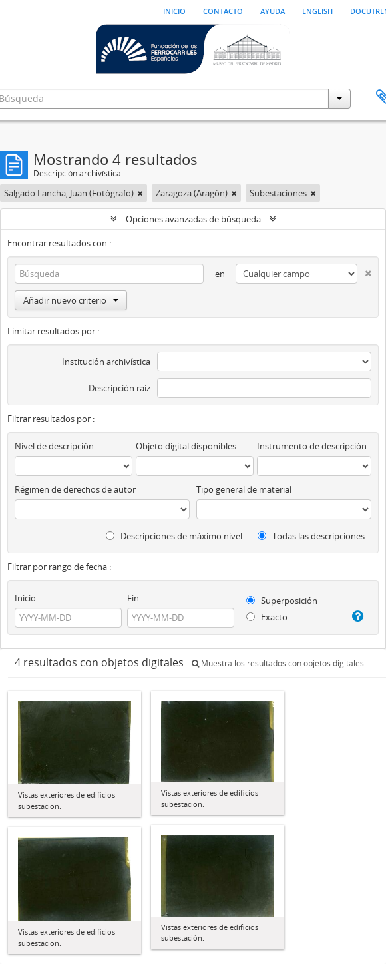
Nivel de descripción (54, 446)
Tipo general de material (243, 489)
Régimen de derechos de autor (75, 489)
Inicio (174, 10)
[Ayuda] (356, 616)
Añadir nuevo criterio (70, 300)
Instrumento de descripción (312, 446)
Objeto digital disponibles (186, 446)
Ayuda (272, 10)
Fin (133, 598)
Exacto (267, 617)
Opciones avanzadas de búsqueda (193, 219)
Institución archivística (106, 361)
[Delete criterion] (364, 271)
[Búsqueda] (109, 274)
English (317, 10)
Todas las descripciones (311, 536)
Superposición (281, 600)
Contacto (223, 10)
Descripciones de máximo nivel (174, 536)
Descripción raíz (119, 388)
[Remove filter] (140, 193)
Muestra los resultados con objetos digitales (278, 663)
